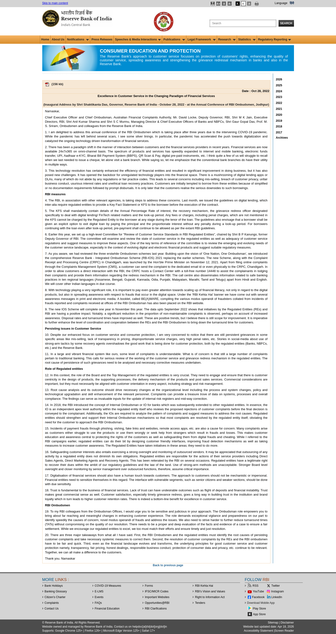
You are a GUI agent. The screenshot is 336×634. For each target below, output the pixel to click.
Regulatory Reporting (274, 39)
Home (45, 39)
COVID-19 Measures (108, 585)
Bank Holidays (54, 585)
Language (281, 3)
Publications (174, 39)
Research (227, 39)
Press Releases (101, 39)
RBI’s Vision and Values (210, 591)
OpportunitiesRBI (157, 603)
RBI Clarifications (156, 608)
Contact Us (52, 608)
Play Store (259, 608)
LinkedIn (276, 597)
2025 (279, 85)
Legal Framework (202, 39)
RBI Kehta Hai (204, 585)
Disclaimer (287, 622)
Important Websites (157, 597)
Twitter (275, 585)
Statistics (247, 39)
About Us (58, 39)
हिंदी (292, 3)
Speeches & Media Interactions (138, 39)
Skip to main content (55, 3)
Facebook (258, 597)
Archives (282, 137)
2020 (279, 115)
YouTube (258, 591)
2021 (279, 109)
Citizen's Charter (55, 597)
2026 (279, 79)
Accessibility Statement (258, 630)
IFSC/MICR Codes (156, 591)
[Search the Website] (242, 23)
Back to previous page (168, 565)
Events (99, 597)
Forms (149, 585)
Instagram (277, 591)
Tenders (200, 603)
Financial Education (107, 608)
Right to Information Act (210, 597)
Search (286, 23)
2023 (279, 97)
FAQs (98, 603)
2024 (279, 91)
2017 (279, 132)
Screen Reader (284, 630)
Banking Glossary (56, 591)
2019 (279, 120)
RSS (256, 585)
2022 (279, 103)
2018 (279, 126)
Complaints (52, 603)
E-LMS (99, 591)
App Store (259, 614)
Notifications (78, 39)
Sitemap (273, 622)
